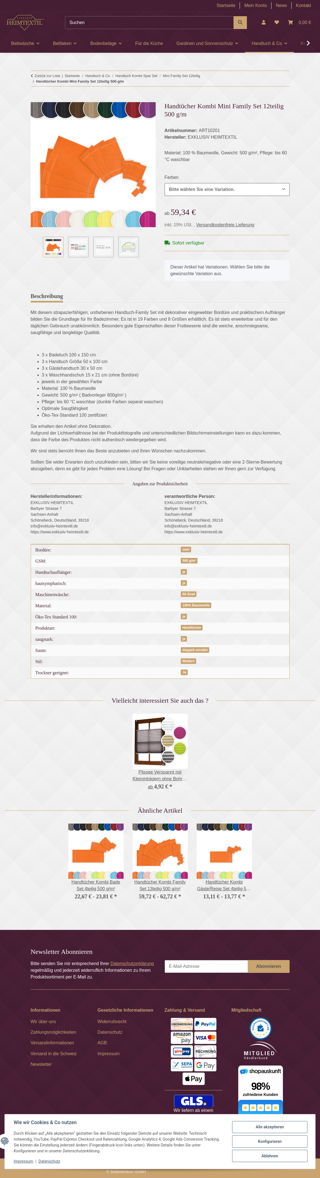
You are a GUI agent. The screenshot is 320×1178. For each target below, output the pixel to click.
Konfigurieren (269, 1141)
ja (183, 572)
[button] (263, 23)
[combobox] (227, 189)
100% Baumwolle (196, 605)
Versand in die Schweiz (54, 1053)
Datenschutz (49, 1161)
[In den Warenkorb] (35, 99)
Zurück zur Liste (47, 76)
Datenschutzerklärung (132, 963)
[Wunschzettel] (276, 23)
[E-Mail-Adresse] (206, 966)
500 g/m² (189, 561)
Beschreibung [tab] (47, 296)
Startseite (225, 5)
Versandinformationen (52, 1042)
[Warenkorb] (299, 23)
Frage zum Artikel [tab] (134, 296)
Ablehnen (269, 1156)
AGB (102, 1042)
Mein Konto (255, 5)
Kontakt (303, 5)
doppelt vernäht (195, 650)
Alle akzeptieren (270, 1127)
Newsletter (41, 1064)
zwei (185, 549)
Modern (188, 661)
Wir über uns (43, 1021)
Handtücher (191, 628)
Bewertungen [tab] (88, 296)
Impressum (23, 1161)
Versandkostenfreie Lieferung (225, 224)
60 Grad (188, 594)
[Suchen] (149, 22)
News (281, 5)
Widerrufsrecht (112, 1021)
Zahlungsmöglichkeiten (53, 1032)
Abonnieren (268, 966)
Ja (184, 672)
